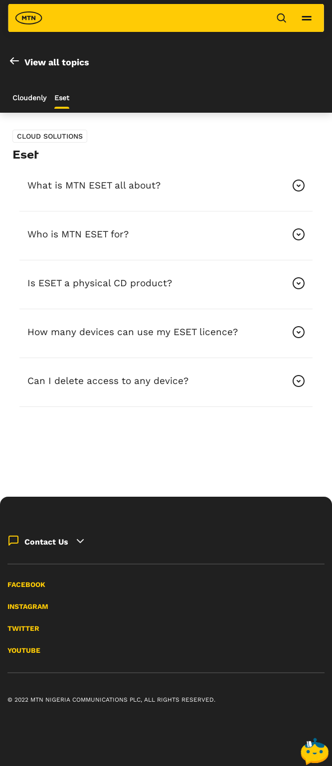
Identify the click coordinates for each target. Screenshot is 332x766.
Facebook (26, 584)
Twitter (23, 628)
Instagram (27, 606)
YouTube (23, 650)
